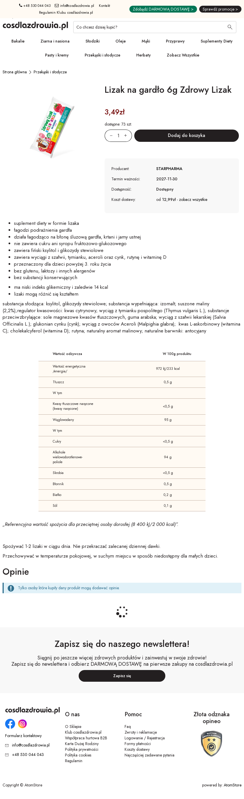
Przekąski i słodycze (102, 55)
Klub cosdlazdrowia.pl (83, 732)
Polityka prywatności (81, 749)
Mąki (146, 41)
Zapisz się (122, 676)
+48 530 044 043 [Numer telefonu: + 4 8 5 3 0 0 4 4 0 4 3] (35, 5)
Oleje (120, 41)
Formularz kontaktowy (23, 735)
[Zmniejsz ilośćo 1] (109, 136)
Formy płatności (138, 743)
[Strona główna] (15, 72)
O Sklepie (73, 726)
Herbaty (143, 55)
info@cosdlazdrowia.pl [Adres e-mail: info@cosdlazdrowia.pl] (74, 5)
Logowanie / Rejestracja (145, 738)
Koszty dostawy (137, 749)
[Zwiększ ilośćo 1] (128, 136)
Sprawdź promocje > (220, 9)
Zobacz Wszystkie (183, 55)
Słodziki (92, 41)
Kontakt (104, 5)
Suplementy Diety (217, 41)
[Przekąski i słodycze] (50, 72)
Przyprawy (175, 41)
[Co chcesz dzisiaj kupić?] (154, 27)
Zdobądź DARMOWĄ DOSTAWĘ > (163, 9)
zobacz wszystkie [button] (193, 199)
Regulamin (73, 761)
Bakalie (18, 41)
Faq (128, 726)
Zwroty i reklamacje (141, 732)
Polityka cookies (78, 755)
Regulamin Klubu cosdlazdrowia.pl (66, 12)
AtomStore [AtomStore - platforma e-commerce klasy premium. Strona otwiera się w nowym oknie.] (232, 785)
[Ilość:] (118, 136)
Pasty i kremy (57, 55)
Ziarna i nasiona (55, 41)
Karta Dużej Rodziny (82, 743)
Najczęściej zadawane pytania (149, 755)
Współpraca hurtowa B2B (86, 738)
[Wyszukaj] (230, 28)
